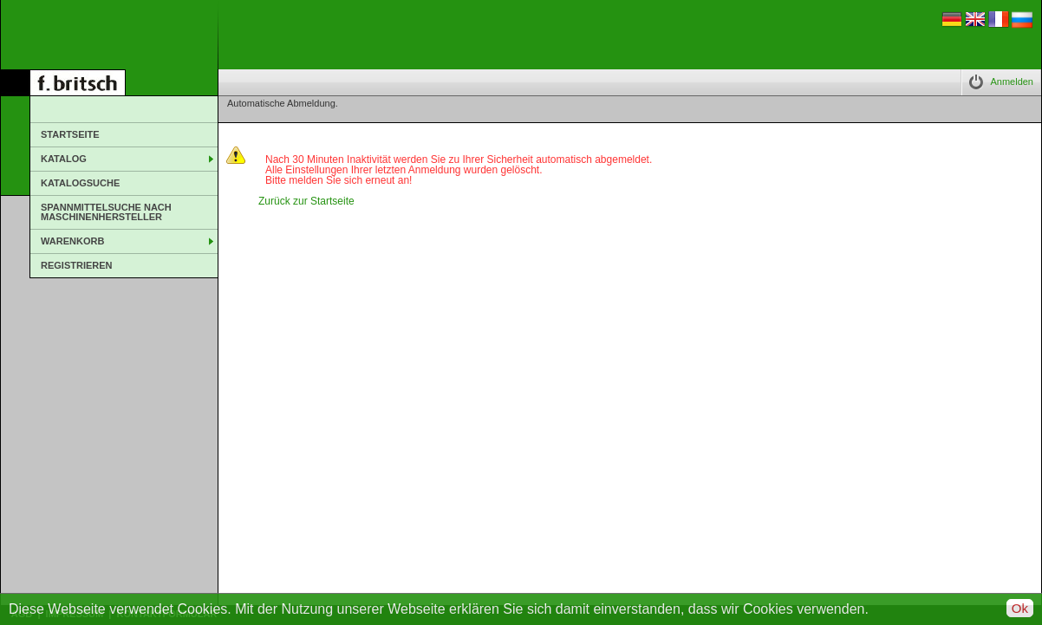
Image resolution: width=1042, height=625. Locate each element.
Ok (1020, 608)
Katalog (64, 158)
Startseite (70, 134)
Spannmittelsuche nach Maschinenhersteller (106, 212)
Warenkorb (72, 241)
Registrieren (77, 265)
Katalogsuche (80, 183)
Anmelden (1011, 81)
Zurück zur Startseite (306, 201)
